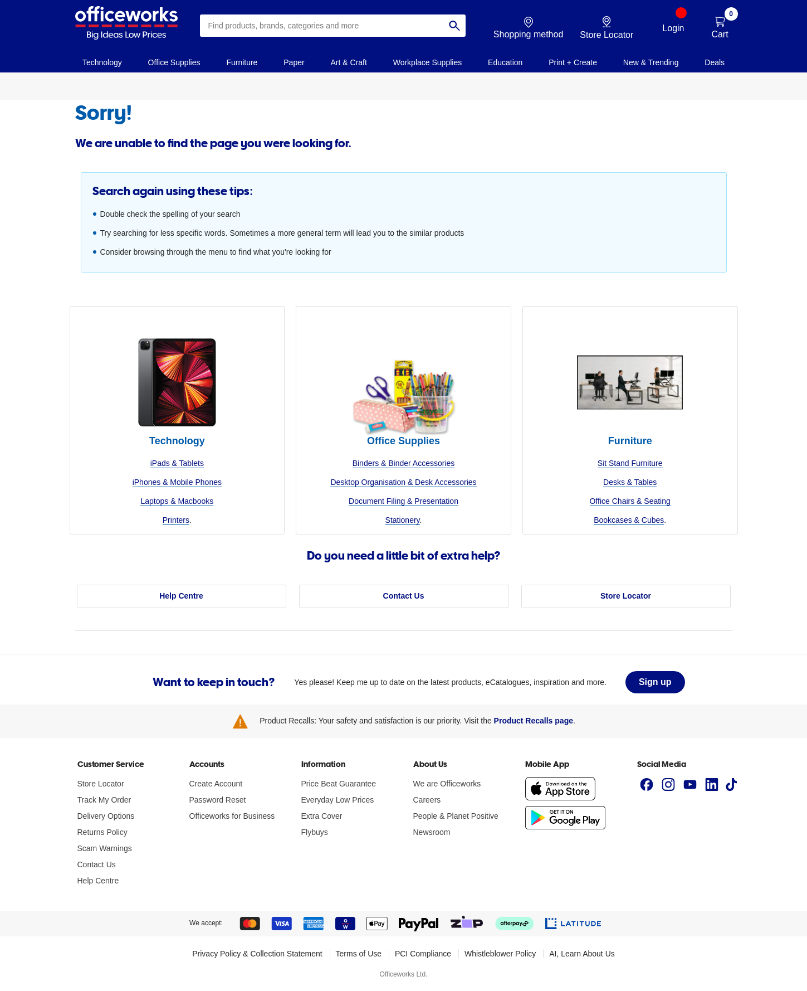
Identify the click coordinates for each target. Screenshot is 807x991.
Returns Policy (102, 832)
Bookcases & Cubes (629, 520)
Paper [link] (293, 62)
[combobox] (333, 25)
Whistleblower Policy (500, 953)
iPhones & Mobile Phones (177, 482)
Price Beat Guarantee (338, 783)
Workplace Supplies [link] (427, 62)
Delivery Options (106, 816)
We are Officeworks (447, 783)
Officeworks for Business (232, 816)
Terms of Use (359, 953)
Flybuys (314, 832)
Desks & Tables (630, 482)
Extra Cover (322, 816)
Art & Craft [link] (348, 62)
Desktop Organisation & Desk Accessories (403, 482)
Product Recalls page (533, 720)
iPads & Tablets (177, 463)
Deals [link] (715, 62)
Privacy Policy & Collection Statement (257, 953)
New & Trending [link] (651, 62)
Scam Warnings (104, 848)
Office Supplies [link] (174, 62)
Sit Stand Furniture (630, 463)
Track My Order (104, 799)
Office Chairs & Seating (630, 501)
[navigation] (102, 62)
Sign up (655, 682)
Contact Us (403, 595)
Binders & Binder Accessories (404, 463)
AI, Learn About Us (582, 953)
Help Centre (181, 595)
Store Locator (625, 595)
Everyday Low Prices (337, 799)
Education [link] (505, 62)
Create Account (216, 783)
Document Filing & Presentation (403, 501)
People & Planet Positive (455, 816)
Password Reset (217, 799)
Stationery (402, 520)
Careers (427, 799)
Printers (176, 520)
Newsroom (432, 832)
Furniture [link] (241, 62)
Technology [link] (102, 62)
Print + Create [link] (573, 62)
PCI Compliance (423, 953)
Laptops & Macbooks (176, 501)
